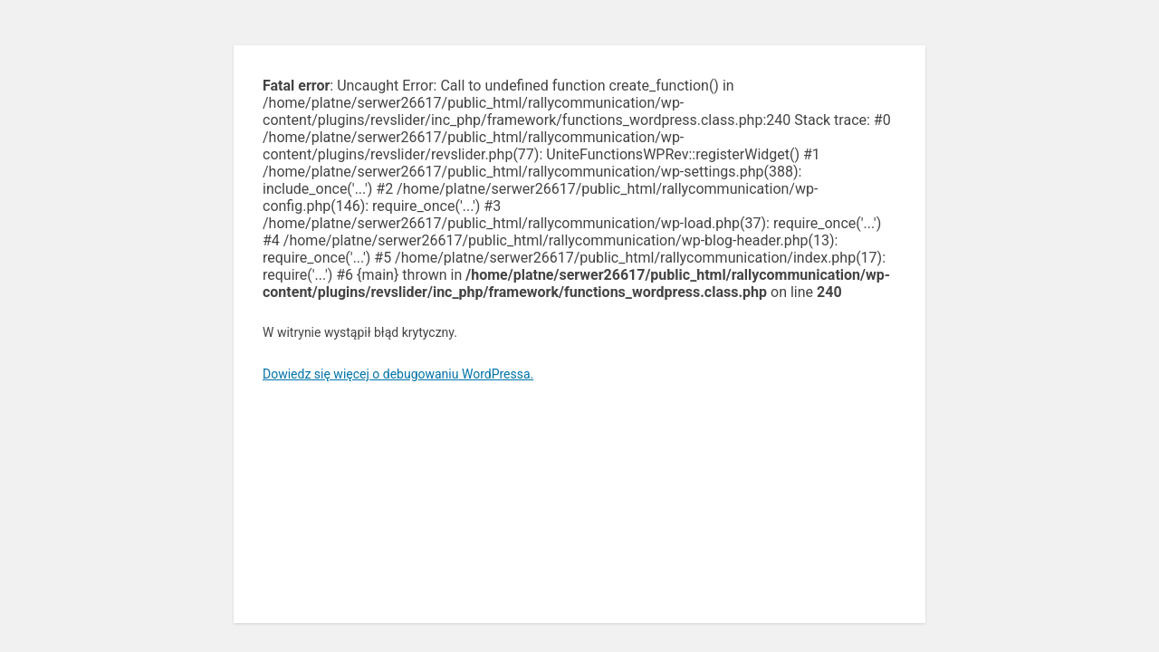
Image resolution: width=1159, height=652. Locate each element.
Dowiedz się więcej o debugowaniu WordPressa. (398, 374)
